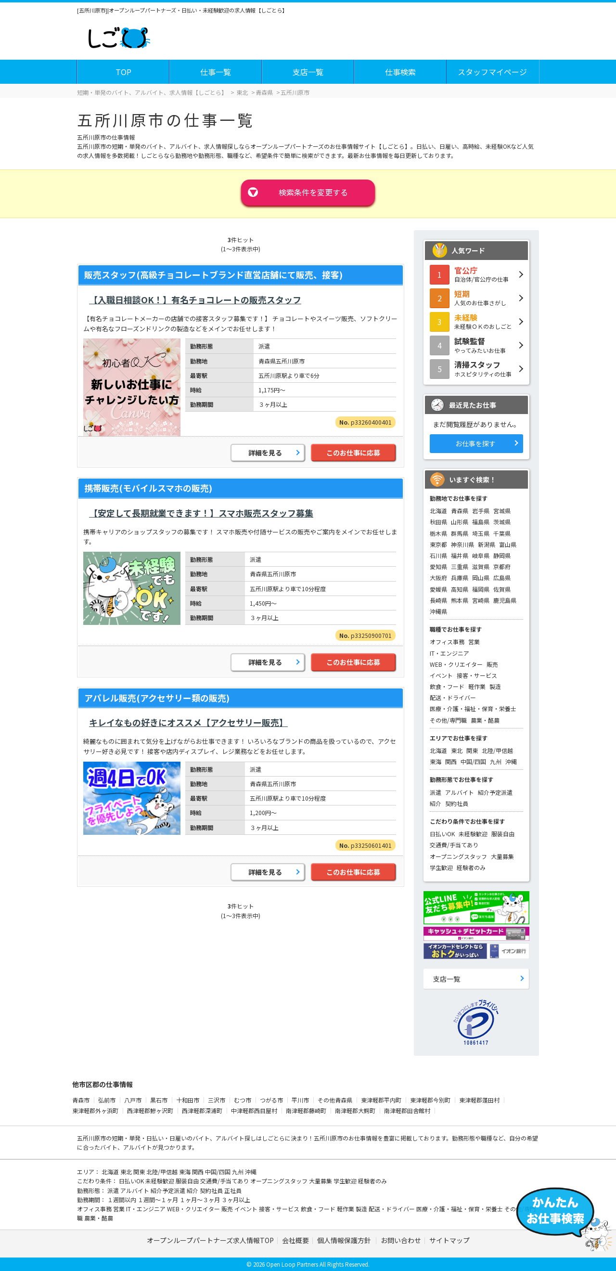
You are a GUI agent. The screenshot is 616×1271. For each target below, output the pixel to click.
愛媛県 (438, 589)
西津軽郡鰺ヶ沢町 (150, 1110)
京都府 (502, 566)
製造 (495, 686)
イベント (441, 675)
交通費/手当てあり (454, 845)
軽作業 (477, 686)
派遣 (435, 792)
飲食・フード (447, 686)
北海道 (438, 510)
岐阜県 (480, 555)
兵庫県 (459, 577)
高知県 (459, 589)
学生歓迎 (441, 867)
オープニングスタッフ (458, 856)
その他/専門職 (448, 720)
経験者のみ (471, 867)
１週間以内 (122, 1199)
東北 (456, 750)
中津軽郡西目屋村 (254, 1110)
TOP (123, 72)
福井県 (459, 555)
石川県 (438, 555)
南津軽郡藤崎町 (306, 1110)
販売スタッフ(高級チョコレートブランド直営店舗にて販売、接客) (213, 274)
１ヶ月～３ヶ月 (200, 1199)
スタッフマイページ (492, 72)
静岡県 (502, 555)
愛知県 (438, 566)
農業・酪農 (485, 720)
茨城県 (502, 522)
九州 (495, 761)
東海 (435, 761)
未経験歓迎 (473, 834)
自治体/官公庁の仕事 (476, 274)
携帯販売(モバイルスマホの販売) (148, 487)
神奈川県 (462, 544)
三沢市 (216, 1100)
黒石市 (158, 1100)
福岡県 (480, 589)
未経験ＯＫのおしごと (476, 321)
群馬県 (459, 533)
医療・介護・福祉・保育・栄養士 (473, 708)
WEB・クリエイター (456, 664)
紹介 (435, 803)
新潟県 (486, 544)
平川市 (300, 1100)
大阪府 (438, 577)
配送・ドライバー (453, 697)
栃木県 (438, 533)
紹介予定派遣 (495, 792)
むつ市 (242, 1100)
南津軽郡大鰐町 (355, 1110)
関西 (451, 761)
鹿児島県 (504, 600)
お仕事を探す (475, 443)
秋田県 (438, 522)
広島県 (502, 577)
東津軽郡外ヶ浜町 (95, 1110)
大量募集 (502, 856)
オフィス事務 (447, 641)
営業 (474, 641)
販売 (492, 664)
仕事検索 (400, 72)
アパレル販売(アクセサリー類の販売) (157, 697)
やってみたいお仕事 (476, 345)
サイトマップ (449, 1240)
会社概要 (295, 1240)
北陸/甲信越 (497, 750)
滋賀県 (480, 566)
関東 (472, 750)
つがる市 (271, 1100)
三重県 (459, 566)
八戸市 (132, 1100)
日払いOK (442, 834)
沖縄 (511, 761)
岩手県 (480, 510)
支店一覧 (308, 72)
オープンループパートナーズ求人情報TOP (210, 1240)
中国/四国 (473, 761)
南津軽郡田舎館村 (407, 1110)
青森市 (81, 1100)
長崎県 (438, 600)
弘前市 (107, 1100)
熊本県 (459, 600)
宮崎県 (480, 600)
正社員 (233, 1190)
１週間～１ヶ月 (159, 1199)
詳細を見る (265, 452)
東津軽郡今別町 (430, 1100)
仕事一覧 (215, 72)
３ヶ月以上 (235, 1199)
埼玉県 (480, 533)
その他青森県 (335, 1100)
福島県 (480, 522)
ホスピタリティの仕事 (476, 368)
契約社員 (456, 803)
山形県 (459, 522)
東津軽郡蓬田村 (479, 1100)
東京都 (438, 544)
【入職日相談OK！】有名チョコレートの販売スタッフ (195, 299)
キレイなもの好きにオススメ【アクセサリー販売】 (188, 722)
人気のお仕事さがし (476, 297)
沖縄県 (438, 611)
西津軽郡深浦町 (202, 1110)
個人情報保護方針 (344, 1240)
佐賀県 (502, 589)
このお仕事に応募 (353, 452)
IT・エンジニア (449, 653)
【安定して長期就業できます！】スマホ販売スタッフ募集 (201, 512)
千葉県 (502, 533)
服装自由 (502, 834)
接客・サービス (477, 675)
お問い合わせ (401, 1240)
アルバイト (459, 792)
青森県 (459, 510)
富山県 (507, 544)
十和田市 (187, 1100)
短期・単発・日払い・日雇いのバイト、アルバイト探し (184, 1138)
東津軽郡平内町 (381, 1100)
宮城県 (502, 510)
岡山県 (480, 577)
